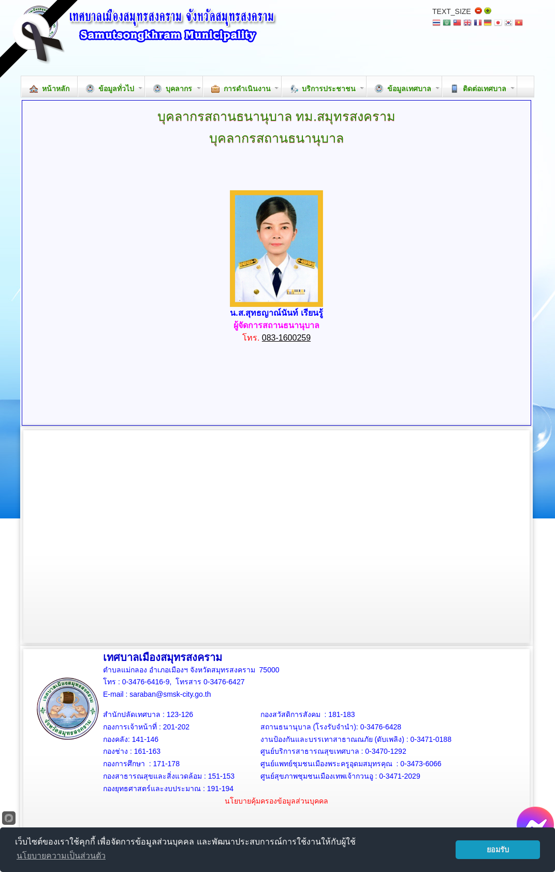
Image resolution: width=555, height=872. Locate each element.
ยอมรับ (498, 850)
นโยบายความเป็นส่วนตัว (61, 855)
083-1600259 (286, 337)
